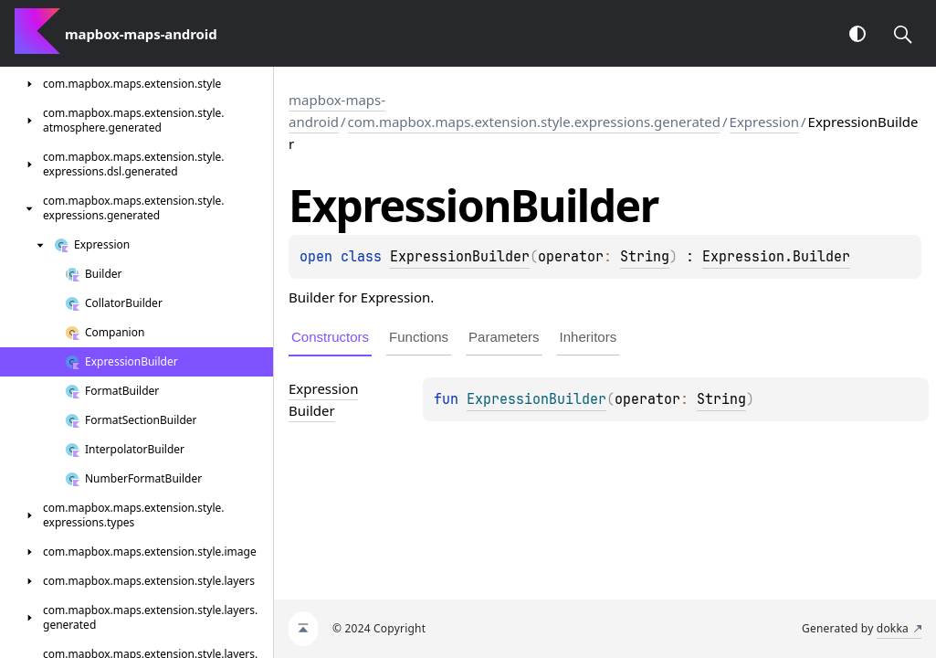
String (644, 257)
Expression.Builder (776, 257)
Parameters (504, 337)
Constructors (330, 337)
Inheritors (588, 337)
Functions (418, 337)
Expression (764, 121)
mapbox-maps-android (337, 110)
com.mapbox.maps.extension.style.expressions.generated (534, 121)
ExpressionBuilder (460, 257)
